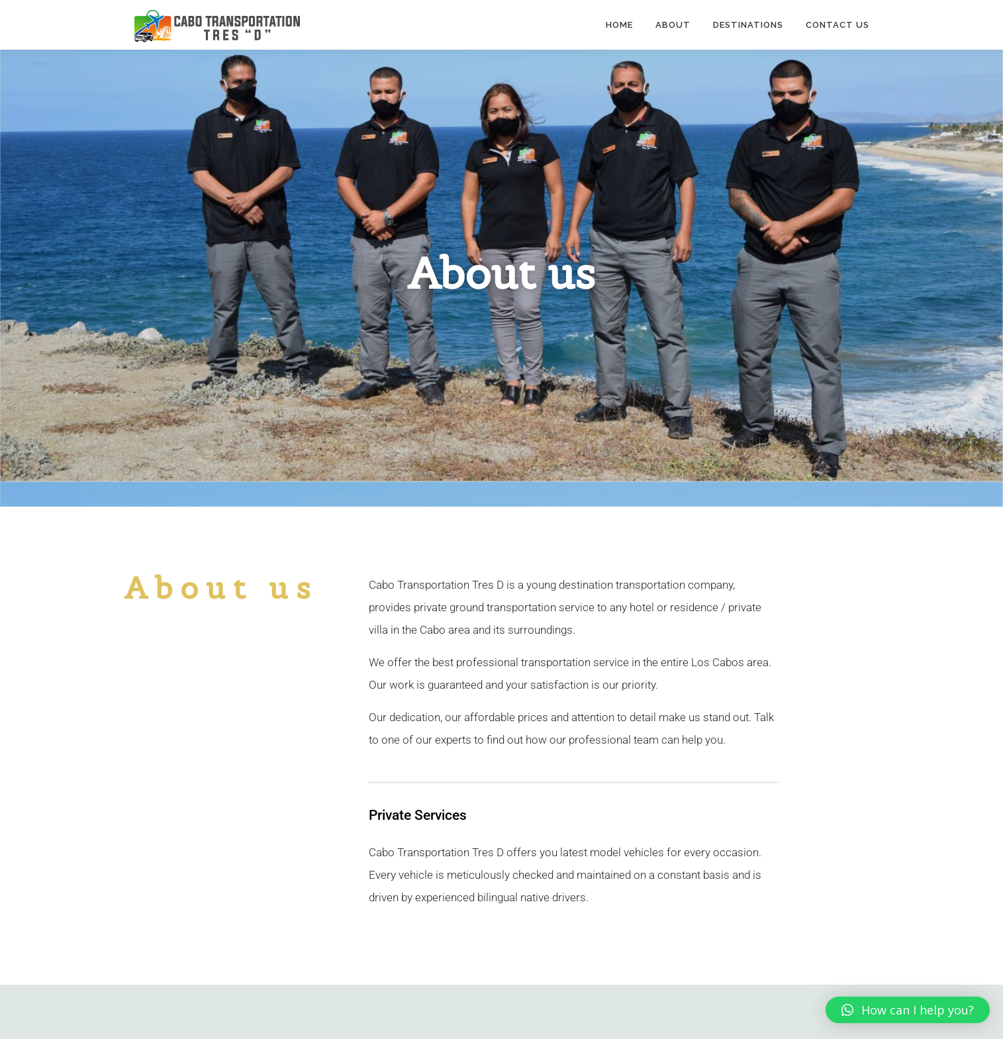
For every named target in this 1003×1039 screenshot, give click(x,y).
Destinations (748, 25)
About (673, 25)
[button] (908, 1010)
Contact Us (837, 25)
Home (619, 25)
